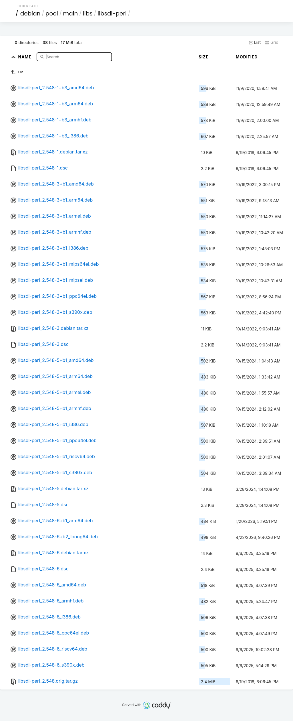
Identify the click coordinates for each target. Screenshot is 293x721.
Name (25, 56)
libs (88, 13)
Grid (271, 42)
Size (204, 56)
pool (51, 13)
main (70, 13)
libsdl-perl (112, 13)
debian (30, 13)
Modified (247, 56)
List (254, 42)
